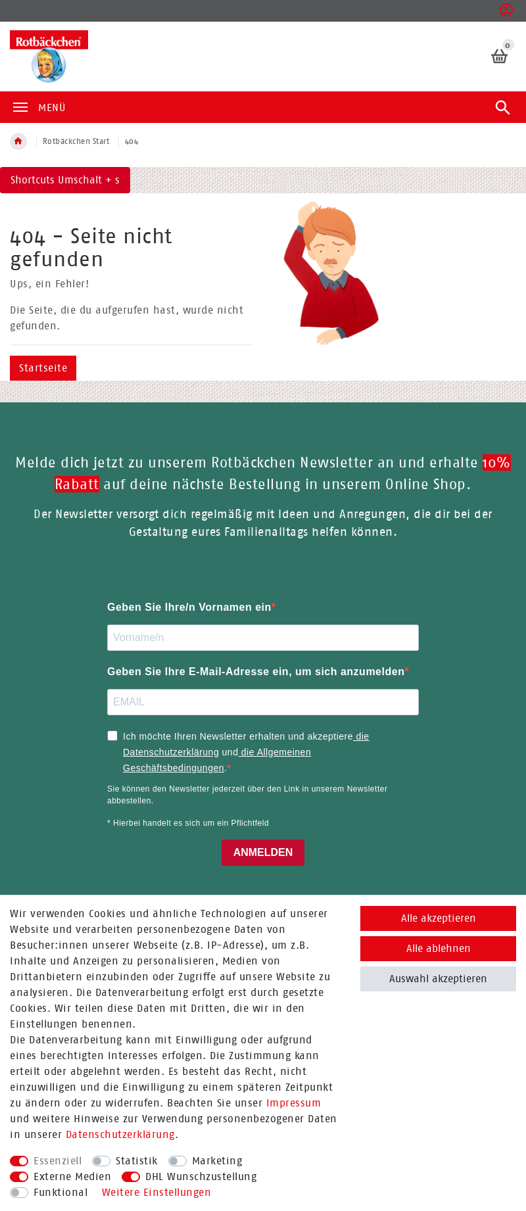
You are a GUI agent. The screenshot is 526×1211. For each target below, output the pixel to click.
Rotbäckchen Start (76, 141)
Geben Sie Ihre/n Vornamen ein (189, 607)
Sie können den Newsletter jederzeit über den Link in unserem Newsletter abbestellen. (247, 794)
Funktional (60, 1192)
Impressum (294, 1103)
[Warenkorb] (500, 56)
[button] (506, 13)
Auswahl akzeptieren (438, 978)
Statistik (137, 1160)
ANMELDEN (263, 852)
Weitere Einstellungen (157, 1192)
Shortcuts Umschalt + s (65, 180)
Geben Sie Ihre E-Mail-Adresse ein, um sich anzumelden (255, 671)
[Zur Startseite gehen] (18, 141)
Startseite (43, 368)
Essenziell (58, 1160)
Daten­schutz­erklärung (120, 1134)
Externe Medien (72, 1176)
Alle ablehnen (438, 948)
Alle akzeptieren (438, 918)
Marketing (217, 1160)
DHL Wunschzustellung (200, 1176)
